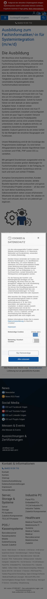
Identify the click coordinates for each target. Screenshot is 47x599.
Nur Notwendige (23, 353)
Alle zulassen (23, 359)
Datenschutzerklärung (15, 321)
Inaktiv (37, 341)
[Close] (33, 237)
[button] (36, 335)
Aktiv (36, 335)
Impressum (12, 327)
